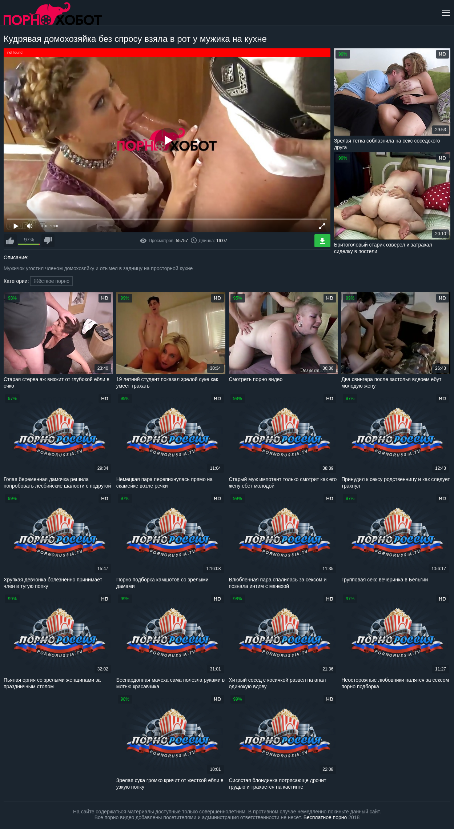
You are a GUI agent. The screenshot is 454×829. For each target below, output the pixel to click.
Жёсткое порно (51, 281)
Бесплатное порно (325, 817)
